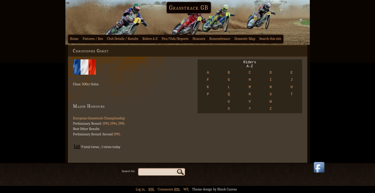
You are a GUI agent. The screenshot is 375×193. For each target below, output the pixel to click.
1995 (121, 123)
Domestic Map (244, 39)
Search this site (270, 39)
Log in (140, 189)
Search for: (128, 171)
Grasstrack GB (189, 7)
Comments (168, 189)
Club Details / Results (122, 39)
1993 (106, 123)
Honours (198, 39)
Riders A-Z (150, 39)
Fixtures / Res (93, 39)
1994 (113, 123)
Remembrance (219, 39)
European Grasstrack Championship (99, 118)
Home (74, 39)
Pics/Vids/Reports (175, 39)
